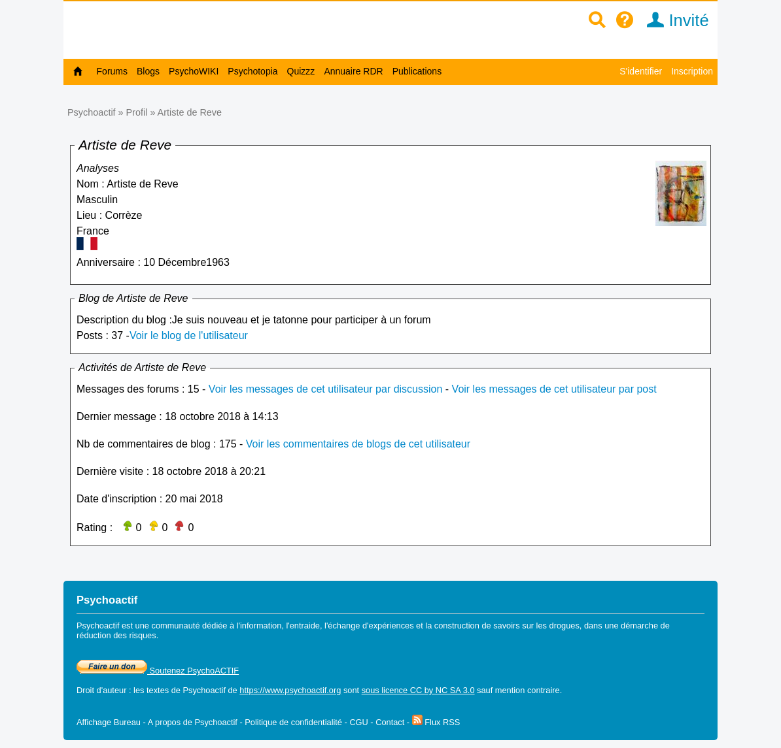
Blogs (148, 71)
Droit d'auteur (101, 690)
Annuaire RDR (353, 71)
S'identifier (640, 71)
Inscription (692, 71)
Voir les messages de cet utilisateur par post (554, 389)
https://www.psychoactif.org (290, 690)
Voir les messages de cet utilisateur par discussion (326, 389)
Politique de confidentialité (293, 722)
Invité (673, 20)
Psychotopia (252, 71)
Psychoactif (91, 112)
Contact (389, 722)
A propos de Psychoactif (192, 722)
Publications (417, 71)
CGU (358, 722)
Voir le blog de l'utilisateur (189, 335)
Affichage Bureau (109, 722)
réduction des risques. (117, 635)
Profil (137, 112)
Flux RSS (436, 722)
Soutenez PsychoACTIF (158, 670)
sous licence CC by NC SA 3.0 (418, 690)
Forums (112, 71)
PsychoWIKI (193, 71)
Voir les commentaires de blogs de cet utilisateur (358, 443)
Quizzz (301, 71)
